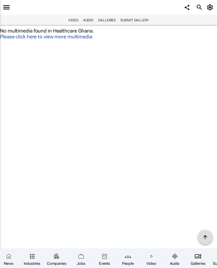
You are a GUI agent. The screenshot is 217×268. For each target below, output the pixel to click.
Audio (88, 20)
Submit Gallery (134, 20)
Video (73, 20)
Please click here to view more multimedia (46, 37)
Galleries (107, 20)
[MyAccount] (211, 7)
